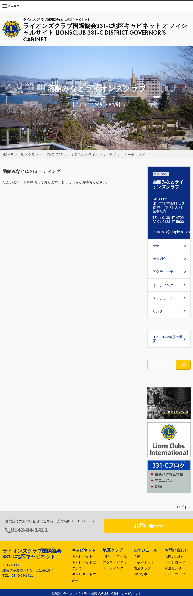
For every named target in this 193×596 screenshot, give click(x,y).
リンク (158, 311)
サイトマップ (175, 574)
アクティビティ (165, 272)
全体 (137, 556)
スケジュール (163, 298)
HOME (7, 155)
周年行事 (140, 574)
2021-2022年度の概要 (168, 339)
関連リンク (173, 568)
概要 (156, 245)
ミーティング (134, 155)
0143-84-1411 (29, 529)
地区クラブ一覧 (115, 556)
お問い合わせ (148, 526)
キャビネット (82, 556)
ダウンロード (175, 562)
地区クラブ (29, 155)
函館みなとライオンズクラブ (93, 155)
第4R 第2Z (54, 155)
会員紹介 (159, 259)
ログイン (184, 507)
